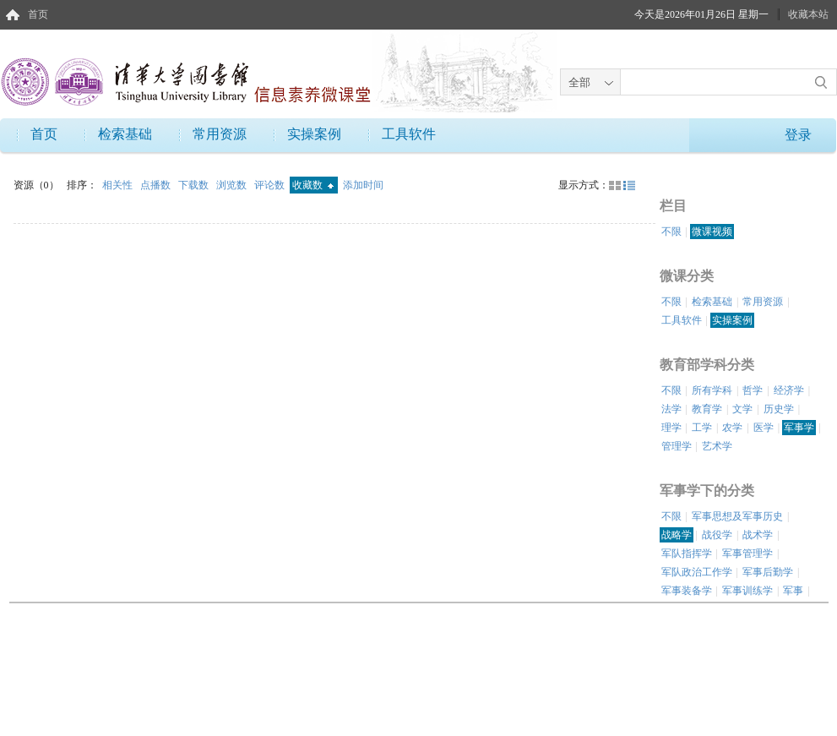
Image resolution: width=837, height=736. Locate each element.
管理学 (676, 446)
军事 (793, 591)
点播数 (156, 185)
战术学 (757, 535)
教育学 (707, 409)
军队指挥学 (686, 553)
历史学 (779, 409)
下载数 (194, 185)
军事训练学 (747, 591)
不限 (671, 231)
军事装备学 (686, 591)
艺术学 (717, 446)
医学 (763, 427)
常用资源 (220, 134)
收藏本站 (808, 14)
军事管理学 (747, 553)
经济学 (789, 390)
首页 (38, 14)
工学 (702, 427)
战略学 (676, 535)
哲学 (752, 390)
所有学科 (712, 390)
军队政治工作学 (696, 572)
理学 (671, 427)
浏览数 (232, 185)
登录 (798, 135)
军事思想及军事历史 (737, 516)
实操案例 (314, 134)
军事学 (799, 427)
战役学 (717, 535)
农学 (732, 427)
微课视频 (712, 231)
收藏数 (313, 185)
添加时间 (363, 185)
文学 (742, 409)
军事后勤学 (767, 572)
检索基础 (125, 134)
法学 (671, 409)
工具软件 (409, 134)
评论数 (270, 185)
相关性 (118, 185)
